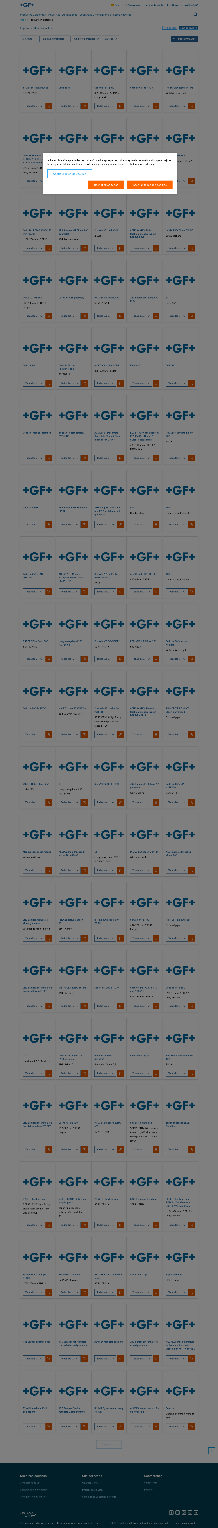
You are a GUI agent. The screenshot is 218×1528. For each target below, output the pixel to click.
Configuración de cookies (69, 173)
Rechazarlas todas (106, 184)
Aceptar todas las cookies (150, 184)
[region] (110, 173)
